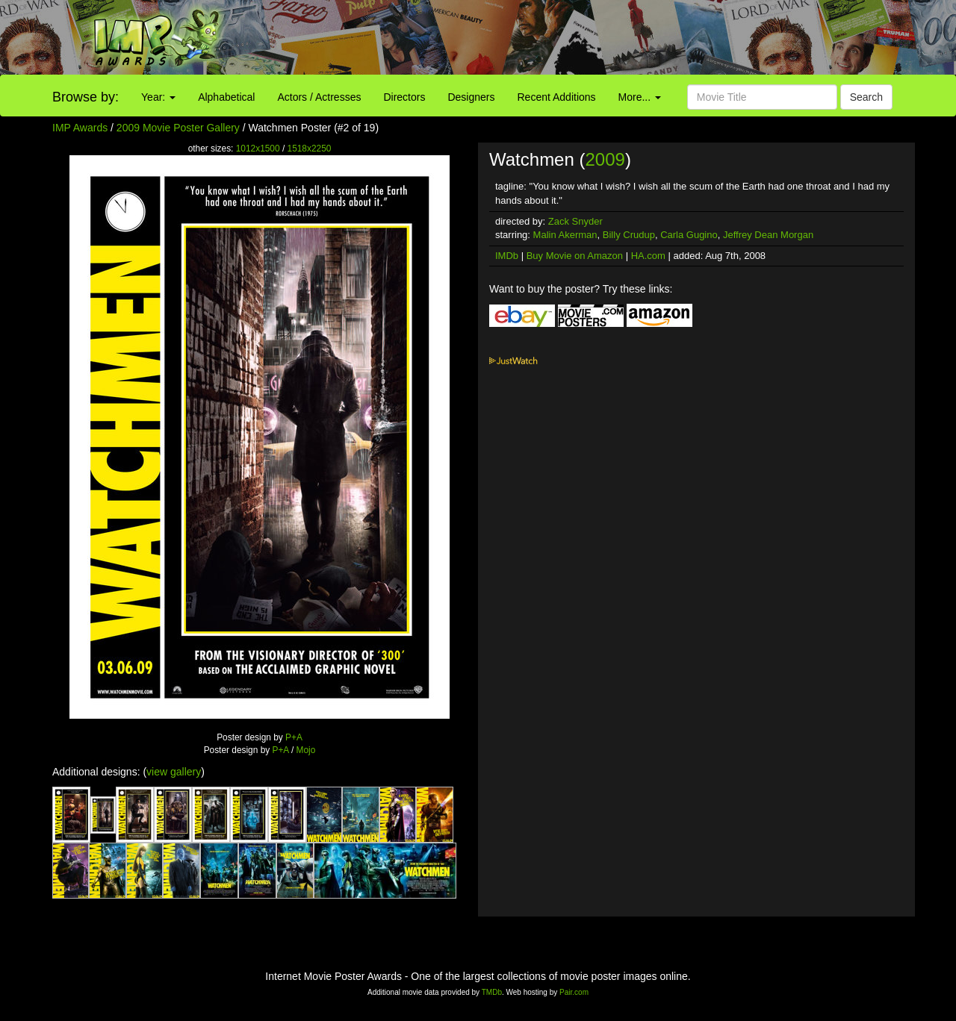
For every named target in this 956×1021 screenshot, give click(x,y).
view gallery (173, 772)
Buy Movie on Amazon (575, 255)
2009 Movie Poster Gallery (178, 128)
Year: (158, 97)
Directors (404, 97)
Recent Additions (557, 97)
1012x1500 (258, 148)
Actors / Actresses (319, 97)
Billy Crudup (629, 234)
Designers (470, 97)
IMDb (506, 255)
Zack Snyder (575, 221)
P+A (293, 737)
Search (866, 97)
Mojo (306, 750)
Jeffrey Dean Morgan (768, 234)
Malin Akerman (565, 234)
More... (639, 97)
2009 (604, 159)
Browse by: (85, 97)
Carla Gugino (689, 234)
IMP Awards (80, 128)
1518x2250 (310, 148)
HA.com (648, 255)
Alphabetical (226, 97)
